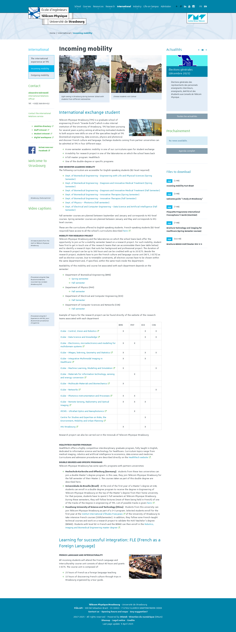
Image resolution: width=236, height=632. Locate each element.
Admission (166, 6)
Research (110, 6)
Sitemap (106, 620)
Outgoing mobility (40, 75)
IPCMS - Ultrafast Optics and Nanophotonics (82, 411)
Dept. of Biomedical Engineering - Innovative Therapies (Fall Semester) (100, 198)
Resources (98, 6)
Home (52, 33)
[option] (187, 84)
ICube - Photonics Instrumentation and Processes (85, 395)
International (124, 6)
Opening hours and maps (115, 611)
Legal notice (118, 620)
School (77, 6)
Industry (137, 6)
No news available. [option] (178, 140)
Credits (131, 620)
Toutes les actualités (187, 116)
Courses (87, 6)
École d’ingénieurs (54, 10)
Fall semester (78, 282)
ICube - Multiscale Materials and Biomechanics (83, 383)
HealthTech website (138, 457)
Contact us (93, 611)
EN (205, 6)
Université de (67, 21)
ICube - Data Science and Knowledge (78, 337)
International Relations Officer (38, 96)
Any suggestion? (139, 611)
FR (200, 6)
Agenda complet (187, 150)
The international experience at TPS (40, 60)
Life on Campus (151, 6)
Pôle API (78, 608)
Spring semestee (80, 278)
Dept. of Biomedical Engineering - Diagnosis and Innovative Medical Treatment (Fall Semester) (112, 190)
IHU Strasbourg (67, 426)
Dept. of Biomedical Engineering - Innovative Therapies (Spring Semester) (102, 194)
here (125, 230)
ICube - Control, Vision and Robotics (78, 331)
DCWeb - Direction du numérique (137, 617)
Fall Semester (78, 300)
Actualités (174, 49)
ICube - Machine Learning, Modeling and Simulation (86, 368)
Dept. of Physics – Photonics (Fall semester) (87, 202)
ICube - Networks (69, 389)
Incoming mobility (40, 68)
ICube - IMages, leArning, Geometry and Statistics (85, 352)
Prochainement (178, 131)
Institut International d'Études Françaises (102, 513)
